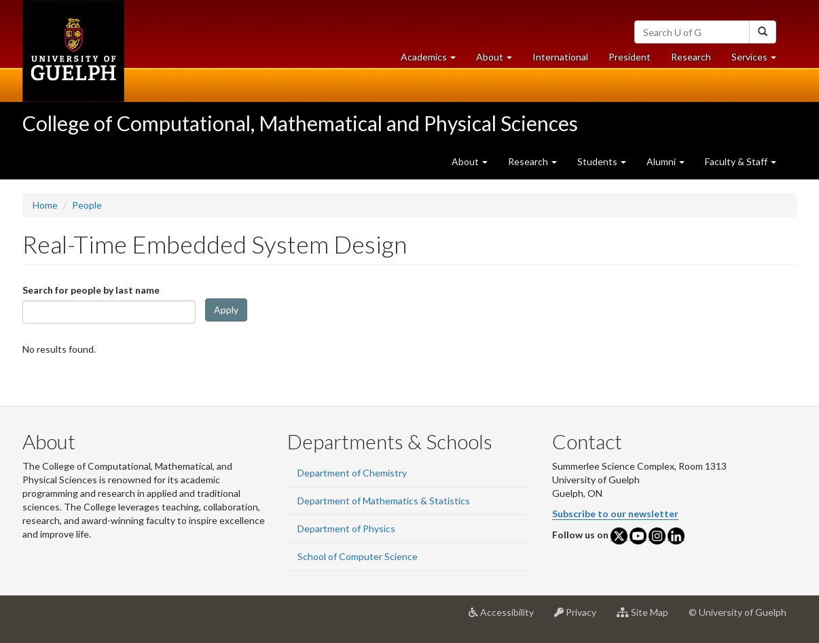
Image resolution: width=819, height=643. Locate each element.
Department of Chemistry (352, 473)
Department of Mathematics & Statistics (383, 500)
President (629, 57)
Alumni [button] (666, 161)
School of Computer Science (357, 556)
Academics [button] (433, 60)
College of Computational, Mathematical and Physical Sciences (300, 123)
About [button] (499, 60)
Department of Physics (346, 528)
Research (696, 60)
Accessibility (506, 617)
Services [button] (758, 60)
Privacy (580, 617)
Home (45, 205)
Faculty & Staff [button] (740, 161)
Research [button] (532, 161)
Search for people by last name (91, 290)
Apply (226, 309)
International (560, 57)
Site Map (647, 617)
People (87, 205)
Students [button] (601, 161)
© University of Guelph (737, 612)
